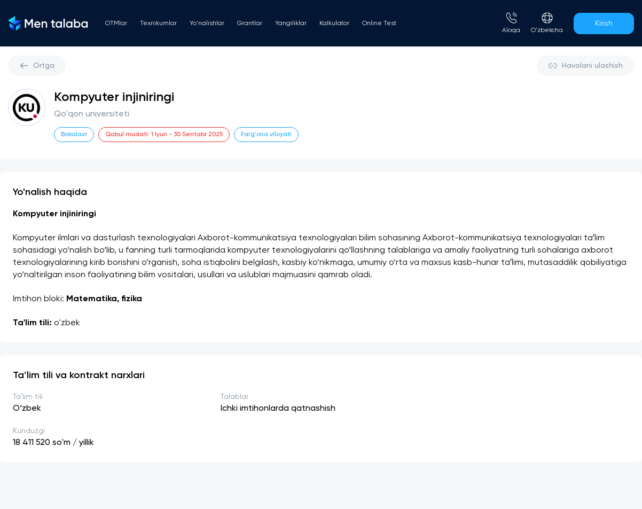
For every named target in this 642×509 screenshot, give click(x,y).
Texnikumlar (158, 23)
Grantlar (249, 23)
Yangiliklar (291, 23)
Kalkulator (334, 23)
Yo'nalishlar (207, 23)
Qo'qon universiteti (91, 114)
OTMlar (116, 23)
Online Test (379, 23)
